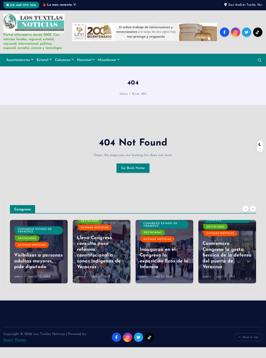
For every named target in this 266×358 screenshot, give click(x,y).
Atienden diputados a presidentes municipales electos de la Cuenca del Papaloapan (38, 266)
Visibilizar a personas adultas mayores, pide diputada (101, 272)
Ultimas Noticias (32, 244)
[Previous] (245, 220)
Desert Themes (14, 351)
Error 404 (139, 104)
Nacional (84, 71)
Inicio (124, 104)
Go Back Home (133, 179)
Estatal (42, 71)
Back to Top (248, 348)
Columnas (62, 71)
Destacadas (27, 237)
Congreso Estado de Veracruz (98, 241)
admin (18, 287)
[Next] (253, 220)
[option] (39, 262)
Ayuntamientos (18, 71)
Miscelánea (107, 71)
